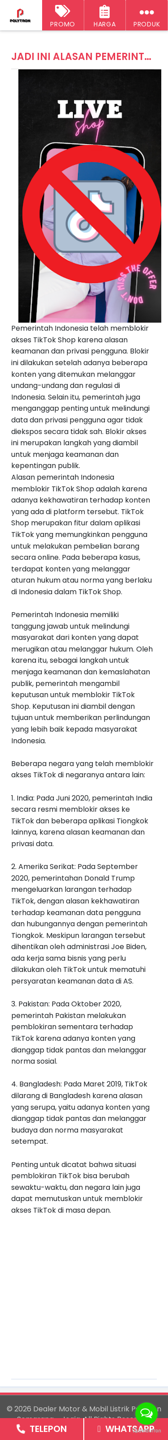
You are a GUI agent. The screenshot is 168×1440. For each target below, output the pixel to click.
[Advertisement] (86, 1290)
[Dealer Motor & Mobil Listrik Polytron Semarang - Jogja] (20, 15)
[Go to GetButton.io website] (146, 1431)
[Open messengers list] (146, 1413)
